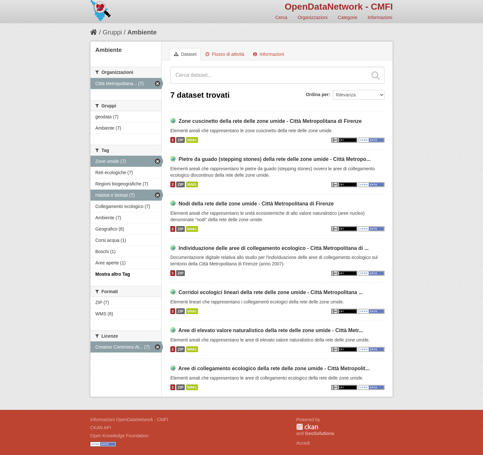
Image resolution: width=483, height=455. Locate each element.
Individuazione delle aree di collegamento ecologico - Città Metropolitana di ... (273, 248)
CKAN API (100, 427)
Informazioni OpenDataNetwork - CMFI (129, 419)
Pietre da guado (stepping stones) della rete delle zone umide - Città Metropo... (274, 159)
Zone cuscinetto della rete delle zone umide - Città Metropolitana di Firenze (270, 121)
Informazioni (380, 17)
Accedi (303, 443)
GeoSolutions (319, 433)
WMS (192, 140)
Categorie (347, 17)
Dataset (185, 54)
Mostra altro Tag (112, 274)
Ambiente (141, 32)
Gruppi (112, 32)
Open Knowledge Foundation (119, 435)
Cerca (281, 17)
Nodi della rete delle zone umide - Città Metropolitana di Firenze (256, 203)
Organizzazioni (312, 17)
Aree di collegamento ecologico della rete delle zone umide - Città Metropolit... (274, 368)
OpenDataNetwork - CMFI (339, 7)
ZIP (180, 140)
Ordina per (317, 94)
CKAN (307, 426)
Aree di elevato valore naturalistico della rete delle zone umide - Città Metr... (270, 330)
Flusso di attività (224, 54)
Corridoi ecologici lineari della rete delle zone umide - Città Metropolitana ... (270, 292)
